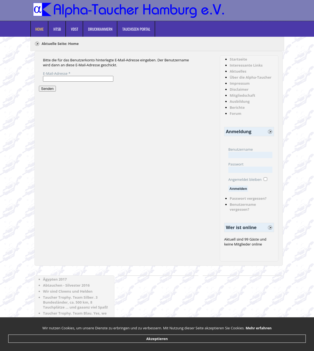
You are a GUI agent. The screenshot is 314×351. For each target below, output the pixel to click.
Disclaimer (239, 89)
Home (39, 29)
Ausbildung (240, 101)
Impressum (240, 83)
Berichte (237, 107)
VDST (74, 29)
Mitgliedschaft (242, 95)
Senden (47, 89)
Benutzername (240, 149)
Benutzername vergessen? (243, 207)
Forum (235, 113)
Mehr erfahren (259, 328)
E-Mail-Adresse (56, 73)
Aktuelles (238, 71)
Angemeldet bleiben (244, 179)
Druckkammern (100, 29)
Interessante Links (246, 65)
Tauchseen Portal (136, 29)
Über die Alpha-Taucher (251, 77)
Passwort (235, 164)
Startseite (238, 59)
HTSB (57, 29)
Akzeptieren (157, 338)
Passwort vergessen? (248, 198)
